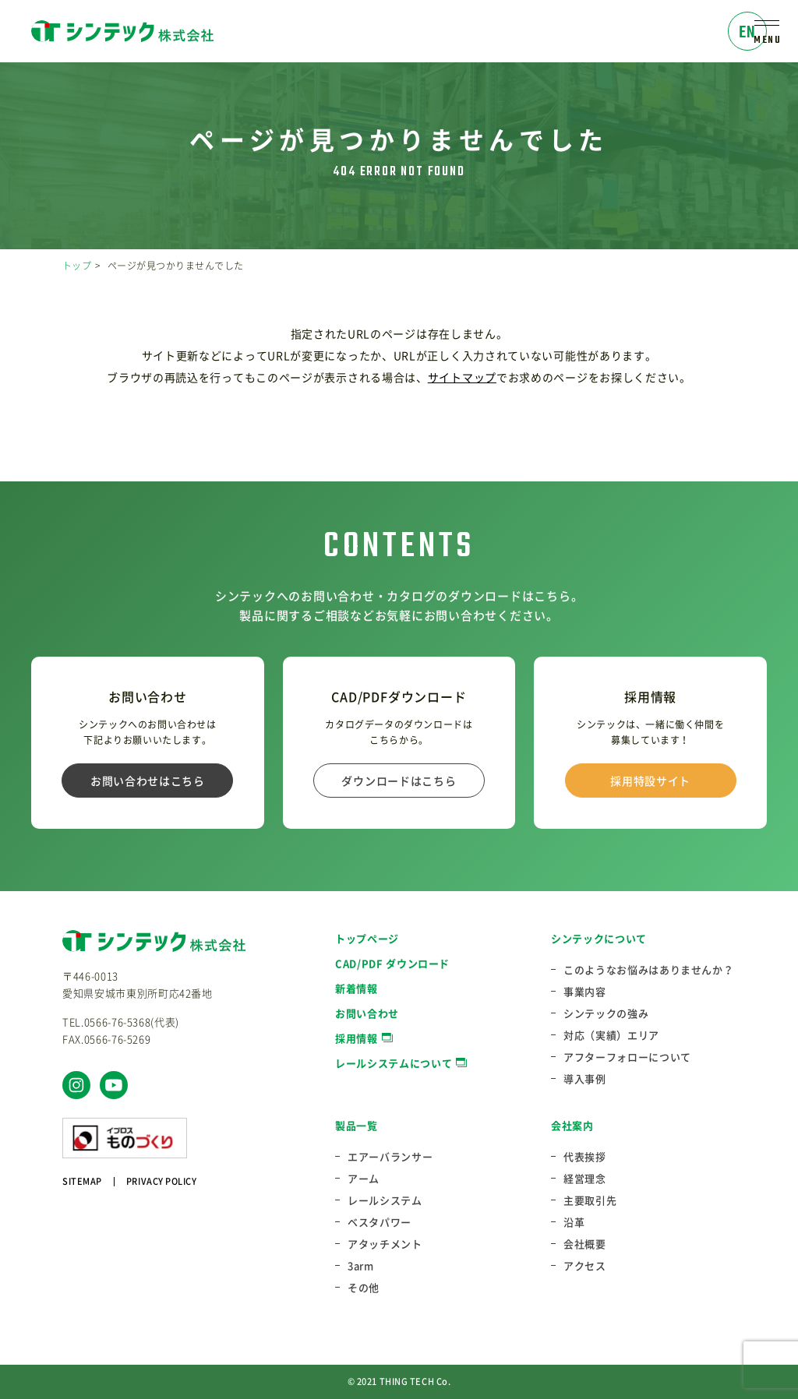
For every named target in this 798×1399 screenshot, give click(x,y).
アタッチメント (385, 1244)
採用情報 (356, 1038)
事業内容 (584, 992)
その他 (364, 1288)
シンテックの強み (605, 1013)
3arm (361, 1266)
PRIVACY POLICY (161, 1181)
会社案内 (572, 1125)
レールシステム (385, 1200)
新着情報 (356, 988)
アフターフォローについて (627, 1057)
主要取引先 (589, 1200)
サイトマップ (462, 377)
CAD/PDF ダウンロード (392, 963)
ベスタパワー (379, 1222)
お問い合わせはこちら (147, 780)
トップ (76, 266)
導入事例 (584, 1079)
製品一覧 (356, 1125)
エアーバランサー (390, 1157)
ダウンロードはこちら (398, 780)
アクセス (584, 1266)
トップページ (367, 938)
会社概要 (584, 1244)
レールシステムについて (393, 1062)
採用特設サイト (650, 780)
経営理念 (584, 1179)
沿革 (573, 1222)
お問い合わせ (367, 1013)
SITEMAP (82, 1181)
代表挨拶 (584, 1157)
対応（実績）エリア (611, 1035)
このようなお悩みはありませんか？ (648, 970)
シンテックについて (599, 938)
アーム (364, 1179)
